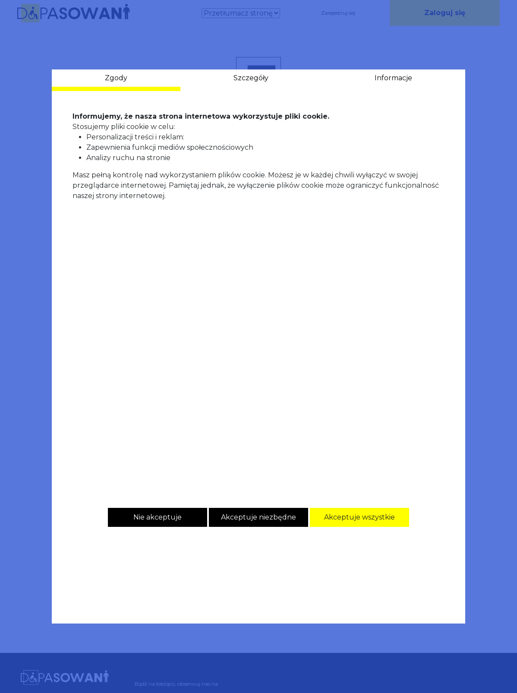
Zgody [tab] (116, 78)
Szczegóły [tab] (250, 78)
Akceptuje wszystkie (359, 517)
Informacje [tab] (393, 78)
